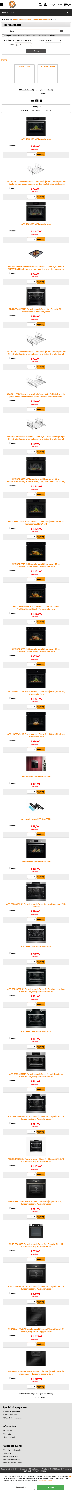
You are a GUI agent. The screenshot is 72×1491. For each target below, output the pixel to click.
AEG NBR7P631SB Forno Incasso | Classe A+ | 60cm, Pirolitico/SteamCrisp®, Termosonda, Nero (35, 607)
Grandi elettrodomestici (41, 35)
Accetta (51, 1487)
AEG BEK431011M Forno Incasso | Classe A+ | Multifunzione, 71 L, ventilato (36, 904)
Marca (12, 45)
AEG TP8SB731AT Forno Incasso (36, 223)
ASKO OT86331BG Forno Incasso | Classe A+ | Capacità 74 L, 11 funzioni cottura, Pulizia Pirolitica (36, 1202)
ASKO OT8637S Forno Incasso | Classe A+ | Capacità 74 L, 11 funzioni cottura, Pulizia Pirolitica (36, 1244)
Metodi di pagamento (13, 1417)
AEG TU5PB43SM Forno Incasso (36, 861)
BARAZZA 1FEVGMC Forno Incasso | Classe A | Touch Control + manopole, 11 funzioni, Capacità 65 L (36, 1372)
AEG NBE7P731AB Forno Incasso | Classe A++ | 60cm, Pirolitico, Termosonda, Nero (36, 692)
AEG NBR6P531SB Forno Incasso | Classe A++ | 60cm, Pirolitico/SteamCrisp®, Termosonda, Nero (36, 649)
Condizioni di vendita (12, 1449)
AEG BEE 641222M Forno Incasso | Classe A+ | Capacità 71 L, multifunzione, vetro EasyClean (36, 309)
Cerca (12, 31)
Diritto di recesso (11, 1456)
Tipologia (41, 40)
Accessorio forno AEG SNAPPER (36, 818)
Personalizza (21, 1487)
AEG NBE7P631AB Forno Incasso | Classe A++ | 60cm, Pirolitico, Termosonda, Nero (36, 734)
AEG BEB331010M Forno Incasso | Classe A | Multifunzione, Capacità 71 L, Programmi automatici (36, 1074)
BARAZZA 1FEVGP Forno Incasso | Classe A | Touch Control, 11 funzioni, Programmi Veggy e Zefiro (36, 1329)
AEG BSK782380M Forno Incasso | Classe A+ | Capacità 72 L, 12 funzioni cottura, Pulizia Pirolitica (36, 1159)
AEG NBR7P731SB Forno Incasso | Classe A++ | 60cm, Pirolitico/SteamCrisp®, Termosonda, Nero (36, 564)
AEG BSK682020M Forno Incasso (36, 946)
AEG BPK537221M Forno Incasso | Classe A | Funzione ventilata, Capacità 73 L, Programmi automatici (36, 989)
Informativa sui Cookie (45, 1480)
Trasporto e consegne (12, 1414)
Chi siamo (8, 1430)
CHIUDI (70, 1476)
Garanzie (7, 1452)
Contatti (7, 1433)
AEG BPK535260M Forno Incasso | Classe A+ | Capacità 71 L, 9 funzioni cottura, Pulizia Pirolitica (36, 1117)
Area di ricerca (9, 40)
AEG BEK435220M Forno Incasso (36, 1031)
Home (15, 35)
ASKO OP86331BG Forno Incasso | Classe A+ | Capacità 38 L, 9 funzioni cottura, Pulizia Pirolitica (36, 1287)
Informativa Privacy (12, 1459)
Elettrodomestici (8, 13)
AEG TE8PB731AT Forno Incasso (36, 138)
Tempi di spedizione (12, 1411)
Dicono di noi (9, 1436)
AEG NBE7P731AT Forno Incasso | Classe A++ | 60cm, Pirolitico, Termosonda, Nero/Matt (36, 522)
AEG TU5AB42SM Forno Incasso (35, 776)
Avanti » (43, 93)
